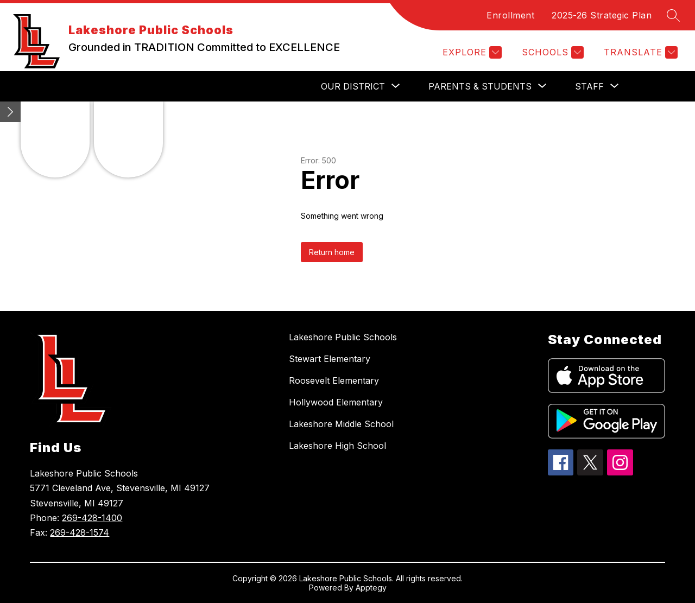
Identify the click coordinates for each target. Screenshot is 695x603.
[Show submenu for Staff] (589, 86)
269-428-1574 (79, 532)
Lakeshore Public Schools (343, 337)
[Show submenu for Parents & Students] (480, 86)
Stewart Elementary (329, 358)
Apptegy (371, 587)
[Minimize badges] (10, 111)
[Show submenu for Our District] (353, 86)
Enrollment (510, 15)
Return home (332, 252)
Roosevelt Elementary (334, 380)
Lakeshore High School (337, 445)
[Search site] (673, 15)
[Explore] (471, 52)
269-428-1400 (92, 517)
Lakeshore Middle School (341, 423)
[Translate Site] (639, 52)
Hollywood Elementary (336, 402)
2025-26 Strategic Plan (602, 15)
